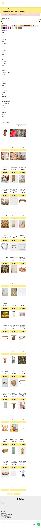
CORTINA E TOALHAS (6, 72)
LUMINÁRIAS (4, 90)
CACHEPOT (4, 56)
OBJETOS (4, 96)
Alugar (5, 149)
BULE (3, 54)
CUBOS (3, 74)
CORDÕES (4, 70)
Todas (3, 32)
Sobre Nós (9, 8)
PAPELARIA (4, 39)
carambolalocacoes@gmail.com (7, 514)
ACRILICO (4, 43)
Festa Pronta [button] (21, 8)
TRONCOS (4, 114)
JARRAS (3, 85)
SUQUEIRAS (4, 110)
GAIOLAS (3, 81)
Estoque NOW (36, 524)
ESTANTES (4, 79)
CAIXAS (3, 59)
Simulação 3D (22, 11)
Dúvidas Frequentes (15, 11)
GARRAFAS (4, 83)
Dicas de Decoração (6, 11)
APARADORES (4, 45)
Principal (4, 8)
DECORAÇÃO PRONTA (6, 118)
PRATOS (3, 107)
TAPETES (4, 112)
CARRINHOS (4, 61)
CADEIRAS (4, 57)
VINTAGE (7, 122)
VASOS (3, 116)
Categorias (2, 504)
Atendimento (3, 513)
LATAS (3, 87)
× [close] (38, 14)
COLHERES (4, 68)
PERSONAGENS (5, 99)
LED (3, 37)
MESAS (3, 94)
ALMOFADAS (4, 34)
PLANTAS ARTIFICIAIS (6, 101)
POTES (3, 105)
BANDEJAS (4, 48)
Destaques (28, 8)
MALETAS (4, 92)
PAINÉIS (3, 98)
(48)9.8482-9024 (4, 515)
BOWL (3, 52)
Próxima (17, 494)
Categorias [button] (15, 8)
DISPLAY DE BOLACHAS (6, 76)
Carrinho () (37, 5)
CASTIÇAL (4, 63)
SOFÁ (3, 41)
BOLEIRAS (4, 50)
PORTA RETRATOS (5, 103)
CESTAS (3, 65)
